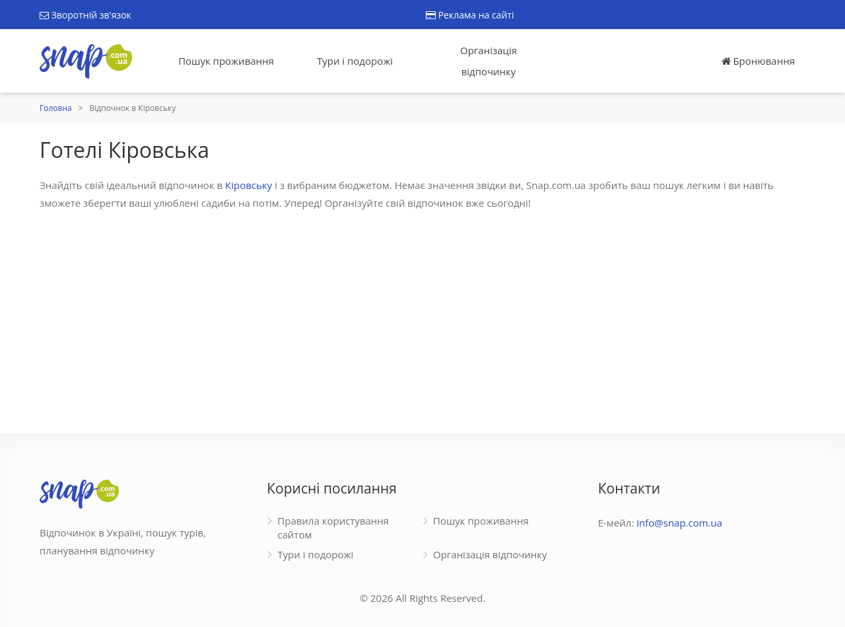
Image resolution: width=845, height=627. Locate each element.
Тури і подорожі (355, 60)
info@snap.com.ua (679, 522)
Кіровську (248, 185)
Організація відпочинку (488, 61)
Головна (56, 108)
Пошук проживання (226, 60)
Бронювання (758, 60)
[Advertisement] (422, 314)
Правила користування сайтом (333, 527)
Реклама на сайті (470, 15)
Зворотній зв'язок (85, 15)
